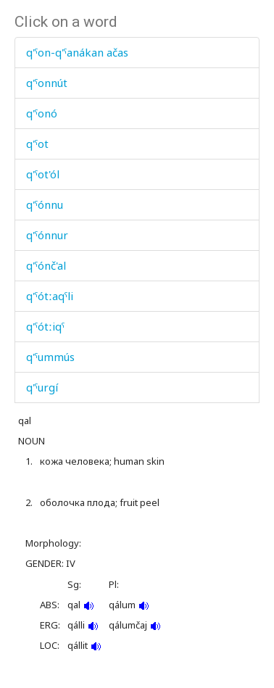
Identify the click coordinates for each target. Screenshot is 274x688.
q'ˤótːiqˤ (45, 326)
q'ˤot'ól (42, 174)
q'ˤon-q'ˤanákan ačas (77, 52)
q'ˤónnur (47, 235)
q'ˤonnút (46, 82)
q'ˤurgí (42, 387)
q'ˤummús (50, 356)
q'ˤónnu (44, 204)
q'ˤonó (41, 113)
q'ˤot (37, 143)
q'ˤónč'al (46, 265)
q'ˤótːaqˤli (49, 296)
